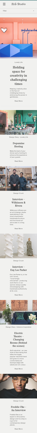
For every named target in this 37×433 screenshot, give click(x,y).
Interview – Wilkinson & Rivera (18, 202)
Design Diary (14, 137)
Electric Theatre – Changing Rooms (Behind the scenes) (18, 339)
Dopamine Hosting (18, 145)
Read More (18, 101)
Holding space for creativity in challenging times (18, 75)
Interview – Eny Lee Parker (18, 268)
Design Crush (18, 193)
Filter (18, 11)
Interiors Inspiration (24, 327)
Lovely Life (18, 62)
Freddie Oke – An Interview (18, 408)
